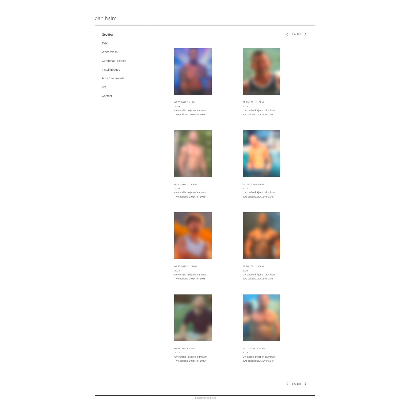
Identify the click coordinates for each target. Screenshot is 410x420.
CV (104, 87)
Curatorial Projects (114, 60)
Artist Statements (113, 78)
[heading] (105, 18)
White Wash (110, 52)
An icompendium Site (204, 397)
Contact (107, 95)
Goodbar (107, 34)
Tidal (105, 43)
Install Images (111, 69)
